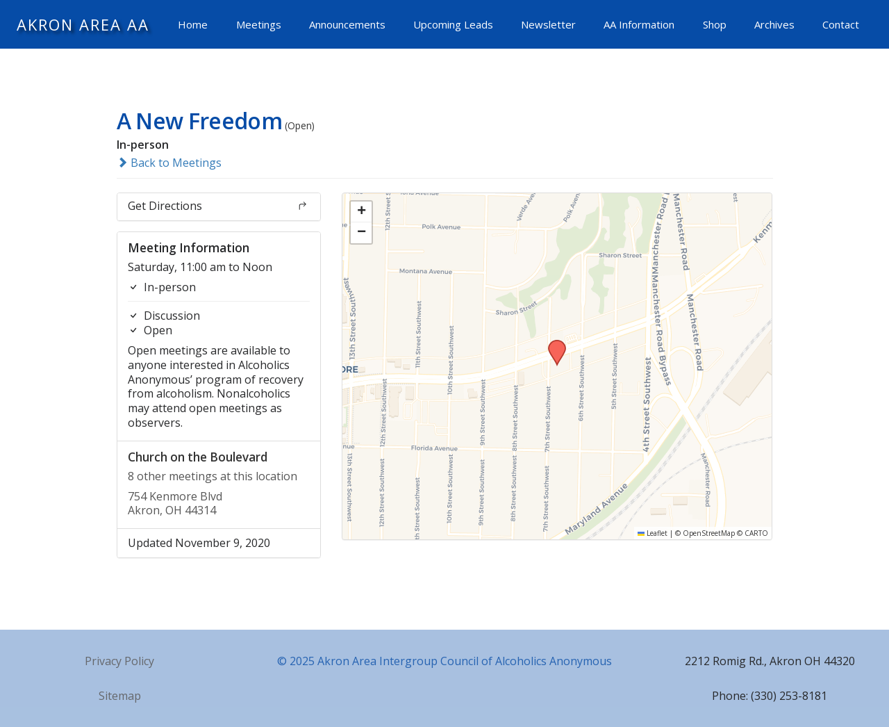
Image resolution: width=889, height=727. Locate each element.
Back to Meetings (169, 162)
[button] (552, 344)
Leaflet (652, 533)
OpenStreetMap (709, 533)
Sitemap (120, 695)
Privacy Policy (119, 661)
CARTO (756, 533)
